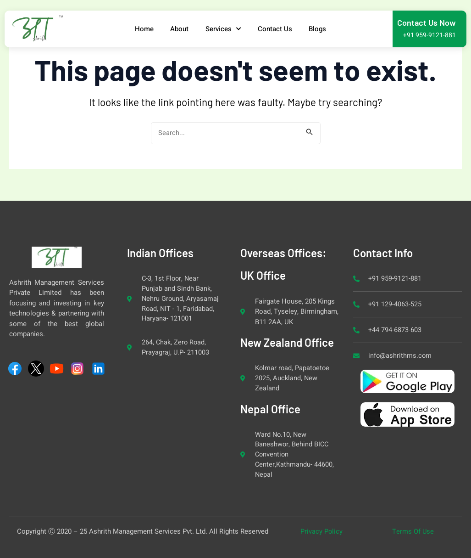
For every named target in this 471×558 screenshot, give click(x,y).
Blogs (321, 29)
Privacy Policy (321, 531)
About (178, 29)
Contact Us (277, 29)
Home (141, 29)
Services (224, 29)
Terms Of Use (413, 531)
